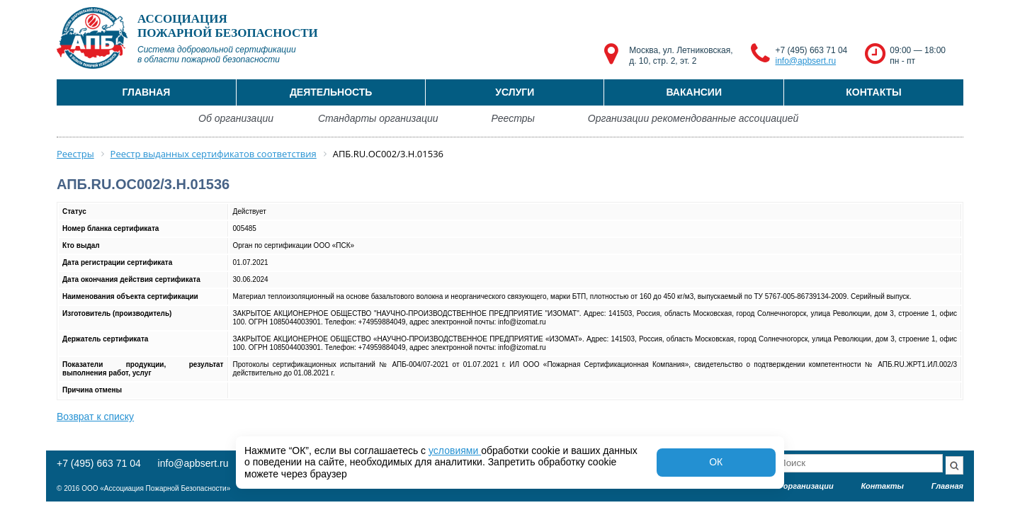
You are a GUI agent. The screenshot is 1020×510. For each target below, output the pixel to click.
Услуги (514, 92)
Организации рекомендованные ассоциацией (693, 118)
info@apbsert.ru (806, 61)
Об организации (235, 118)
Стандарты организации (378, 118)
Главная (146, 92)
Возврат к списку (95, 416)
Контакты (873, 92)
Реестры (513, 118)
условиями (455, 450)
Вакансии (694, 92)
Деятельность (331, 92)
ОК (715, 462)
